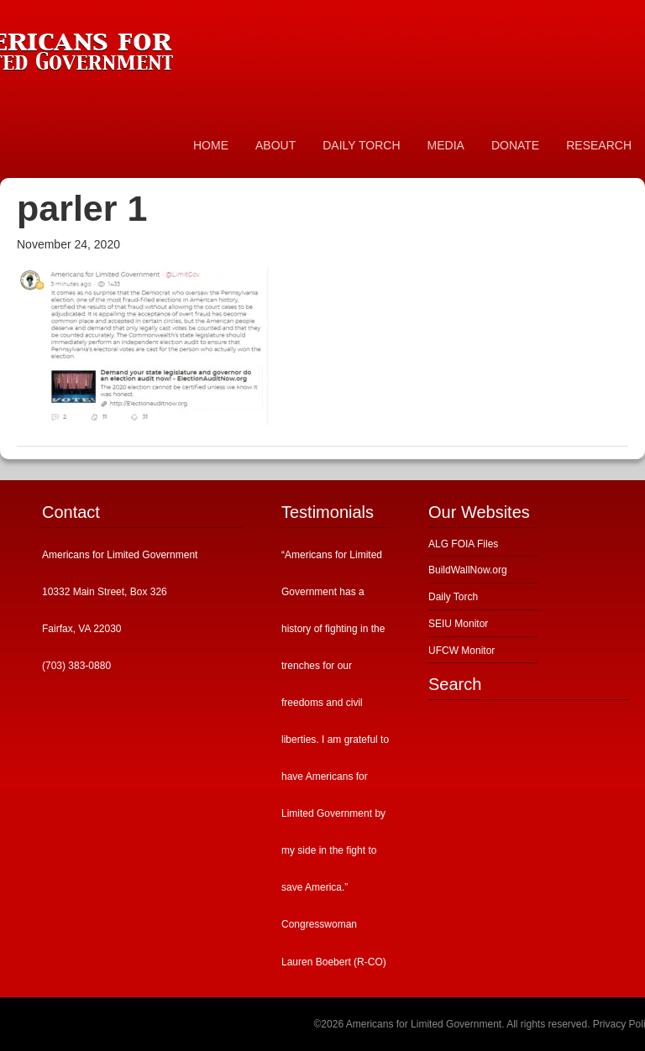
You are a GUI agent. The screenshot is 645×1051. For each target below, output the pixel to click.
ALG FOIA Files (463, 544)
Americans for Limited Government (126, 46)
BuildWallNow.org (467, 570)
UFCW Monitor (461, 650)
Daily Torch (453, 597)
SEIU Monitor (458, 624)
